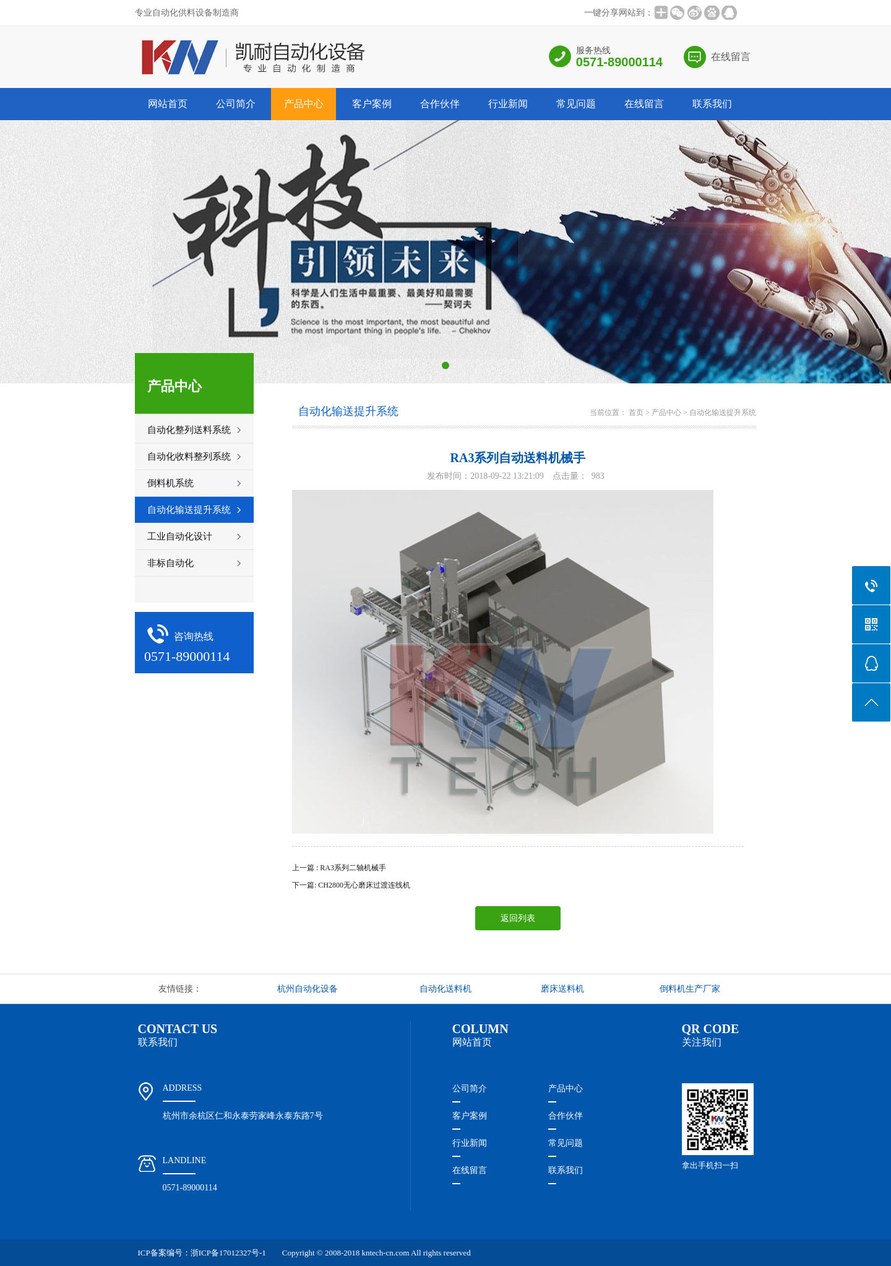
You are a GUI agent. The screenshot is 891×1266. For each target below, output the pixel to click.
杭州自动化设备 (307, 988)
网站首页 (167, 103)
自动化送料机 (445, 988)
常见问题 (576, 103)
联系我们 (712, 103)
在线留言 (731, 56)
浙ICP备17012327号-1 (228, 1252)
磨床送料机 (562, 988)
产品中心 (304, 103)
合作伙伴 (440, 103)
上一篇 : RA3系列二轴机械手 (339, 867)
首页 (636, 412)
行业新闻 (508, 103)
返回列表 (518, 918)
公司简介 (236, 103)
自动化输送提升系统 (722, 412)
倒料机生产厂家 (690, 988)
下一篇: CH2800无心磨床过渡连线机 (351, 885)
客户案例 (372, 103)
